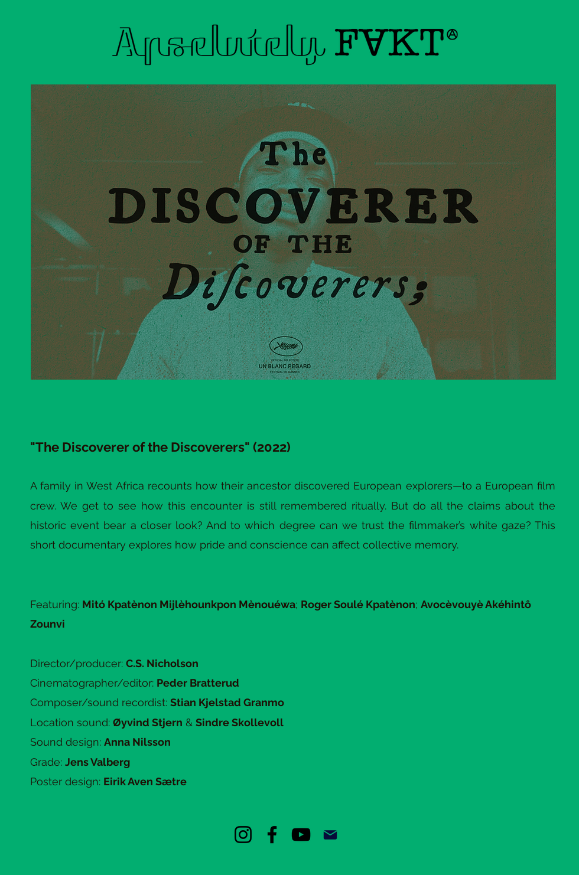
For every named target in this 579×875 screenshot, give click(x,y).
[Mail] (330, 834)
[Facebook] (272, 834)
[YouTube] (301, 834)
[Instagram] (243, 834)
